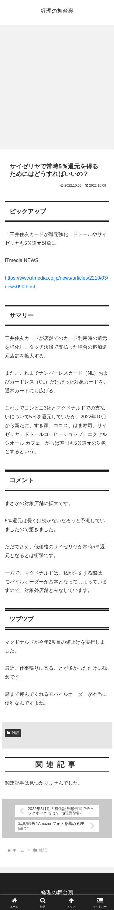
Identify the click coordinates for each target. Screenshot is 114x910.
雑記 (13, 733)
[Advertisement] (57, 89)
